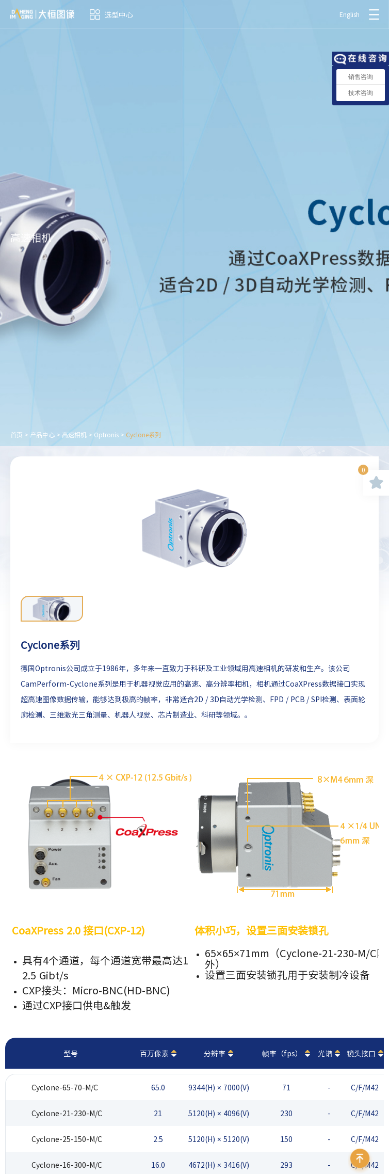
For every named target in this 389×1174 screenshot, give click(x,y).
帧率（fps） (282, 1053)
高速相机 (74, 434)
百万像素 (154, 1053)
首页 (16, 434)
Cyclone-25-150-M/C (66, 1139)
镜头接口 (361, 1053)
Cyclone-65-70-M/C (64, 1087)
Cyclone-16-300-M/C (66, 1165)
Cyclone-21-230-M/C (66, 1113)
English (349, 14)
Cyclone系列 (143, 434)
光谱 (325, 1053)
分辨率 (214, 1053)
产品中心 (42, 434)
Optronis (106, 434)
